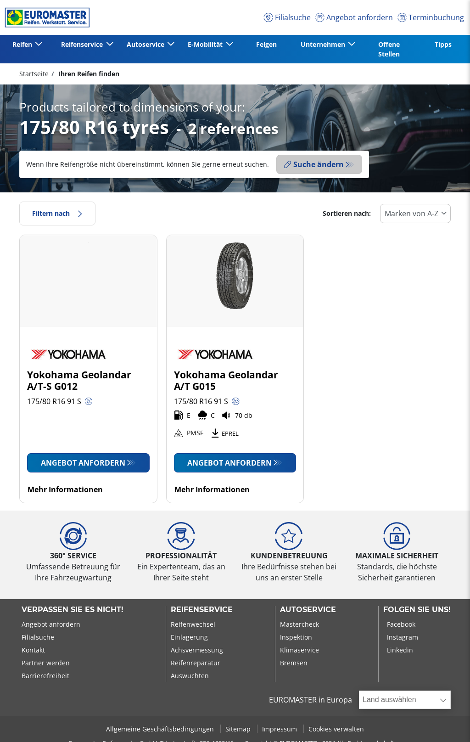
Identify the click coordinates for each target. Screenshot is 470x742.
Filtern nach (57, 213)
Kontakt (33, 650)
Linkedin (400, 650)
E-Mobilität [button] (206, 44)
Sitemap (238, 729)
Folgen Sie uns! (417, 609)
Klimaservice (299, 650)
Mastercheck (299, 624)
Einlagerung (189, 637)
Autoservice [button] (146, 44)
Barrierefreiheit (45, 675)
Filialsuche (38, 637)
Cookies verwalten (336, 729)
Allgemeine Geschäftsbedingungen (161, 729)
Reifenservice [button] (83, 44)
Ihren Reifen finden (87, 73)
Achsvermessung (197, 650)
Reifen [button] (23, 44)
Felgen (266, 44)
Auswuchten (190, 675)
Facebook (401, 624)
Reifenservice (202, 609)
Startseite (34, 73)
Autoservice (308, 609)
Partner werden (46, 662)
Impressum (280, 729)
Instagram (402, 637)
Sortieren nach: (347, 213)
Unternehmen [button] (324, 44)
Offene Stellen (389, 49)
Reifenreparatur (195, 662)
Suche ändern (314, 164)
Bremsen (294, 662)
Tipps (443, 44)
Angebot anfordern (83, 463)
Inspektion (296, 637)
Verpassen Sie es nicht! (72, 609)
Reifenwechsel (193, 624)
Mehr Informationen (65, 489)
